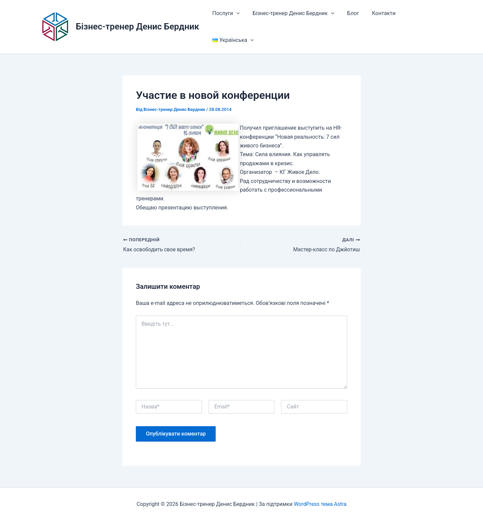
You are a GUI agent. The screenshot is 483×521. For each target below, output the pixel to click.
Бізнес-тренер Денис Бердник (137, 26)
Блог (348, 13)
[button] (235, 13)
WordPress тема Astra (320, 504)
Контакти (376, 13)
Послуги (224, 13)
